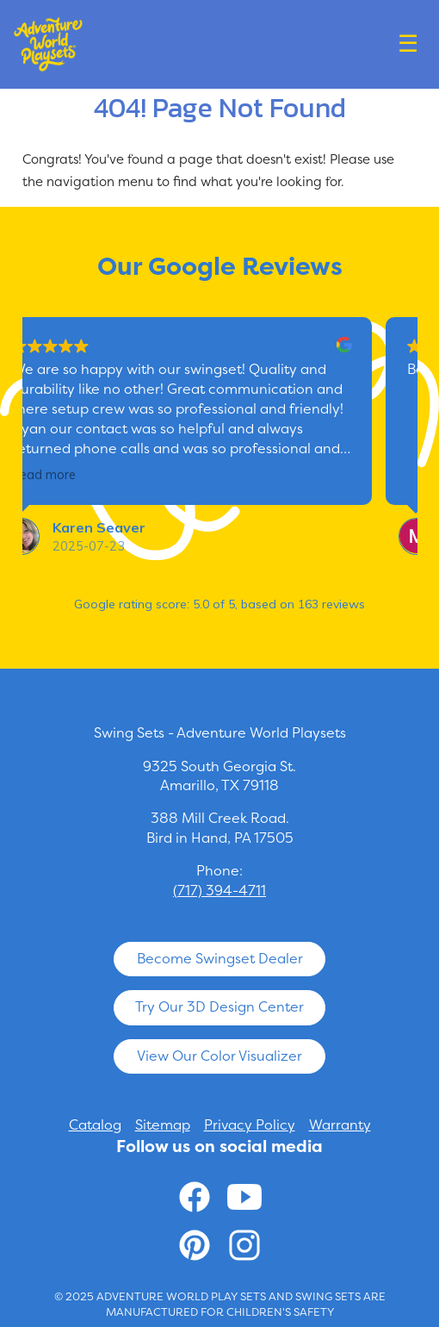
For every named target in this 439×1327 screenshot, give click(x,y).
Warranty (340, 1125)
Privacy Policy (249, 1125)
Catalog (95, 1125)
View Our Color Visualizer (219, 1056)
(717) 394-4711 (219, 890)
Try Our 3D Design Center (219, 1007)
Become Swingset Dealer (220, 958)
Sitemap (162, 1125)
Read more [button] (76, 475)
